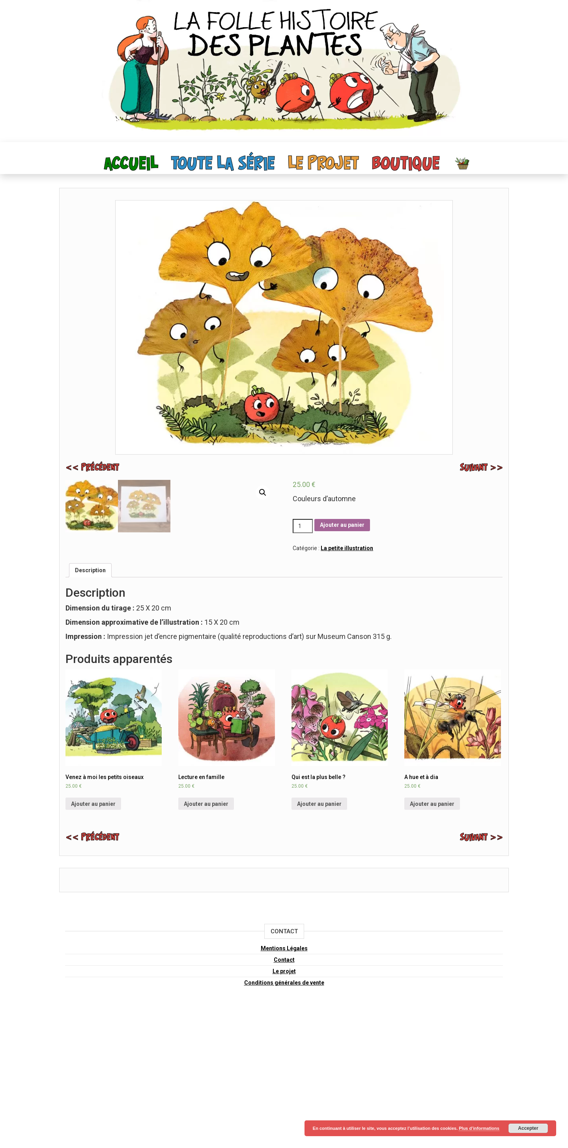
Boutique (406, 164)
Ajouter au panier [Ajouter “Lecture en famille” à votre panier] (206, 942)
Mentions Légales (284, 1086)
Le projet (323, 164)
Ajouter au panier (342, 525)
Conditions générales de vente (284, 1121)
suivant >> (481, 468)
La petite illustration (347, 548)
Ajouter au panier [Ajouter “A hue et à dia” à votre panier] (432, 942)
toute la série (223, 164)
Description (90, 708)
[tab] (90, 708)
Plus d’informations (479, 1128)
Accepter (528, 1128)
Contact (284, 1098)
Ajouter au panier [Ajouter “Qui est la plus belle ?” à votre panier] (319, 942)
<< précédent (92, 468)
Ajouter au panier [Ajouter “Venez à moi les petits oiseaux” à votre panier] (93, 942)
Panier (462, 163)
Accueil (131, 164)
